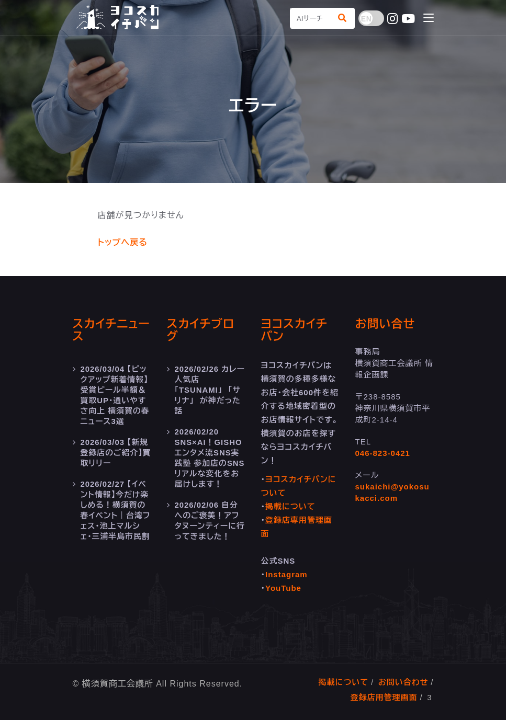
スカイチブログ (201, 330)
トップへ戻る (123, 242)
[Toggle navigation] (428, 18)
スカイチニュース (111, 330)
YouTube (283, 588)
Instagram (286, 574)
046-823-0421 (382, 453)
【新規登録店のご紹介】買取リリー (115, 452)
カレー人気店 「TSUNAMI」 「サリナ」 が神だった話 (208, 389)
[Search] (311, 18)
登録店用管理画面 (384, 697)
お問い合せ (385, 323)
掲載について (290, 506)
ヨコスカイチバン (294, 330)
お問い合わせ (403, 682)
